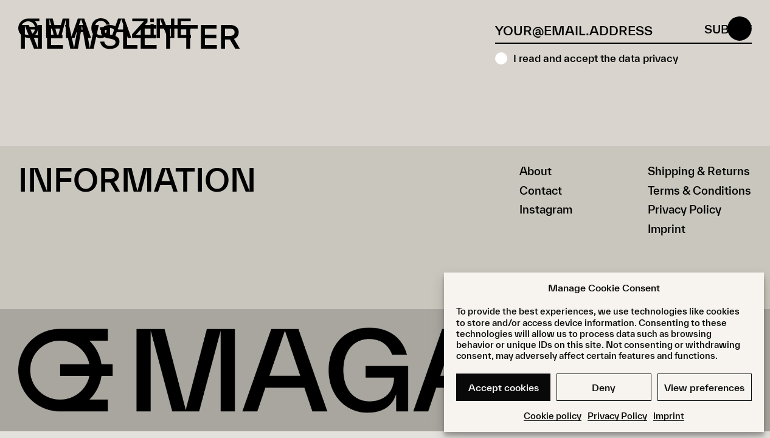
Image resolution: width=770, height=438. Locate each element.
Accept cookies (503, 387)
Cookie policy (552, 416)
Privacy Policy (617, 416)
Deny (604, 387)
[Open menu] (739, 30)
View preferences (704, 387)
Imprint (668, 416)
